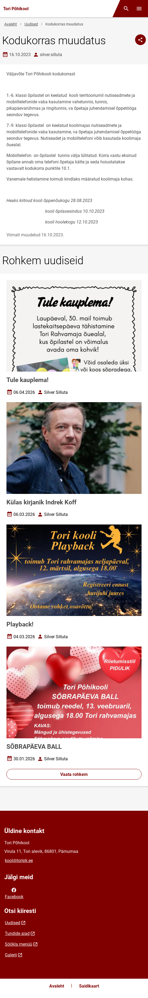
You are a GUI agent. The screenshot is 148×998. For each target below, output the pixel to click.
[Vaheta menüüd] (139, 8)
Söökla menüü (18, 944)
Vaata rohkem (74, 774)
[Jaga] (140, 39)
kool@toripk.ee (19, 860)
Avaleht (10, 24)
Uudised (31, 24)
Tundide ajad (17, 933)
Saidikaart (89, 986)
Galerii (11, 954)
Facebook (14, 892)
